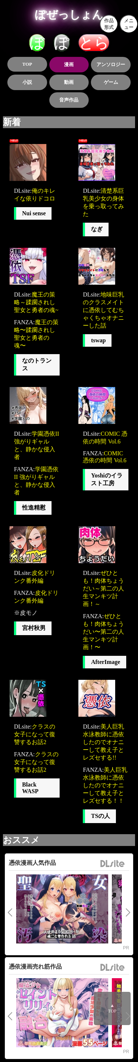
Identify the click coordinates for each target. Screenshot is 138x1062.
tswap (98, 340)
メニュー (129, 24)
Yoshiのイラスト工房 (106, 479)
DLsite (112, 864)
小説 (27, 82)
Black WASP (30, 787)
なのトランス (37, 364)
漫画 (69, 64)
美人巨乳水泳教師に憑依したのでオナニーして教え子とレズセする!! (103, 742)
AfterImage (105, 662)
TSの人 (100, 816)
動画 (69, 82)
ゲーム (111, 82)
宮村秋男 (34, 628)
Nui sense (34, 213)
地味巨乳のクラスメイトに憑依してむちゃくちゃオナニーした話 (103, 310)
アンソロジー (110, 64)
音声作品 (68, 100)
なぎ (97, 229)
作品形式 (109, 24)
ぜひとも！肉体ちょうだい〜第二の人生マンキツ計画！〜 (103, 631)
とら (94, 42)
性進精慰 (34, 507)
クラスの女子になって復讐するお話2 (34, 734)
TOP (27, 64)
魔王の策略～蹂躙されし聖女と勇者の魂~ (36, 302)
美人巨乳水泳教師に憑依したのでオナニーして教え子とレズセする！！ (105, 785)
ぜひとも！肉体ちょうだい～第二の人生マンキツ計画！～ (103, 588)
